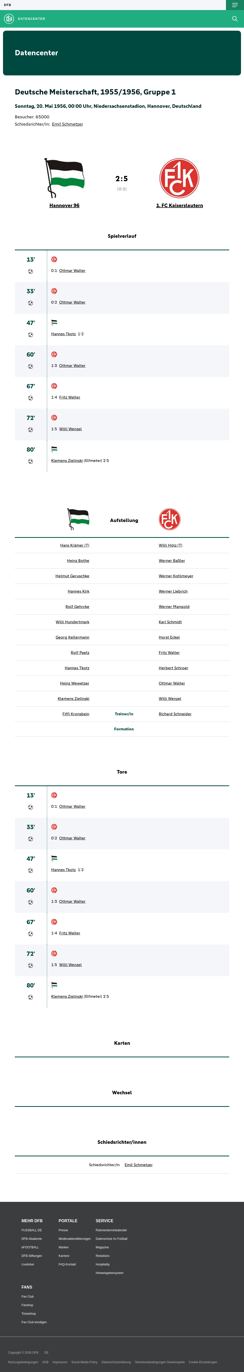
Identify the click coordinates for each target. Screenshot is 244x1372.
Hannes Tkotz (63, 334)
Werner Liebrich (173, 591)
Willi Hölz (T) (170, 545)
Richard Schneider (175, 714)
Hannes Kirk (78, 591)
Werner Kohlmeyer (176, 576)
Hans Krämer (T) (74, 545)
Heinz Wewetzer (74, 683)
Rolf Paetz (80, 653)
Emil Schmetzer (67, 124)
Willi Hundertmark (72, 622)
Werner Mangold (174, 607)
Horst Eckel (169, 637)
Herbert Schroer (173, 668)
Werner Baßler (172, 561)
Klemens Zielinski (67, 461)
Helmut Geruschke (72, 576)
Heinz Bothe (78, 561)
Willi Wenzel (70, 429)
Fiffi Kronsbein (75, 714)
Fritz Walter (69, 397)
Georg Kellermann (72, 637)
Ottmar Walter (72, 271)
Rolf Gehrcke (77, 607)
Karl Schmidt (170, 622)
